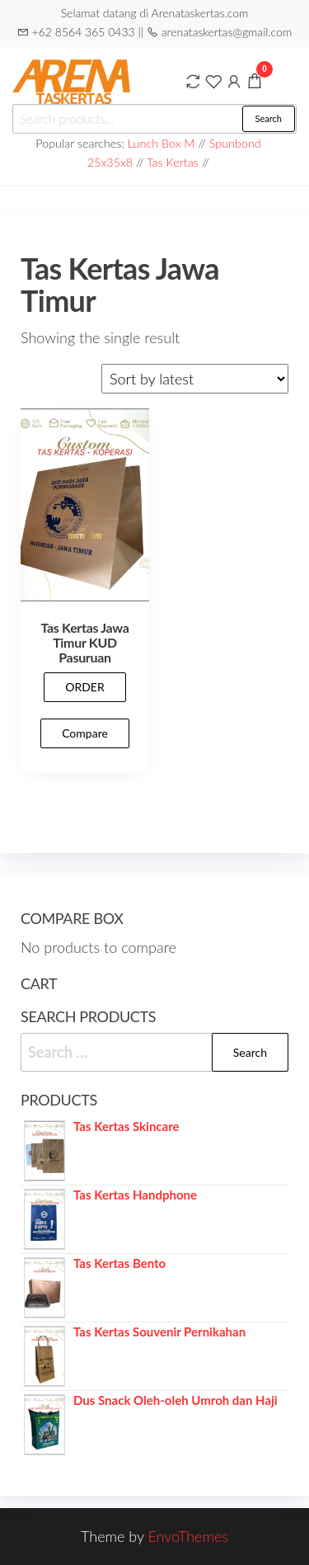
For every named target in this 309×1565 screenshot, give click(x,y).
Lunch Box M (161, 143)
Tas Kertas (173, 162)
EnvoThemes (187, 1536)
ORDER (84, 687)
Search (268, 118)
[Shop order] (194, 379)
